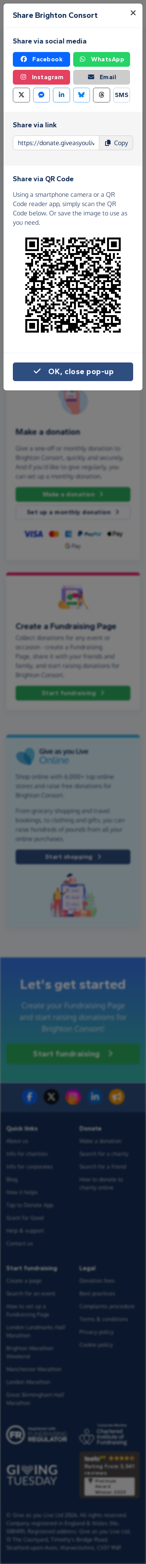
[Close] (133, 13)
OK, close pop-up (73, 372)
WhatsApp (101, 59)
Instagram (41, 77)
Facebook (41, 59)
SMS (122, 95)
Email (101, 77)
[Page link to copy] (56, 142)
